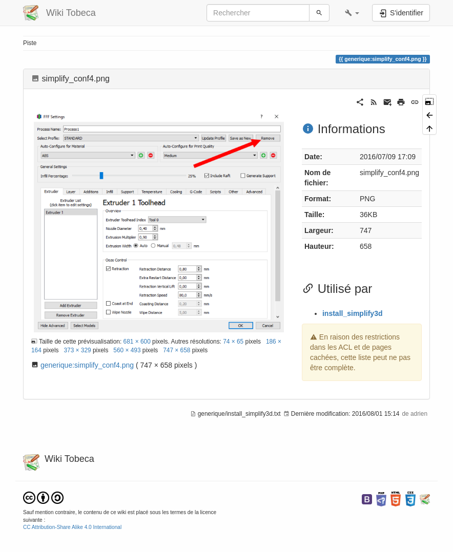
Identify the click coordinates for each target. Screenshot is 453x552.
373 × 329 (77, 350)
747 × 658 (176, 350)
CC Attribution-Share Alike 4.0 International (72, 527)
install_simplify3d (352, 313)
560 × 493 (126, 350)
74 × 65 (233, 341)
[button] (352, 13)
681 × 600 (137, 341)
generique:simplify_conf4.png (87, 365)
